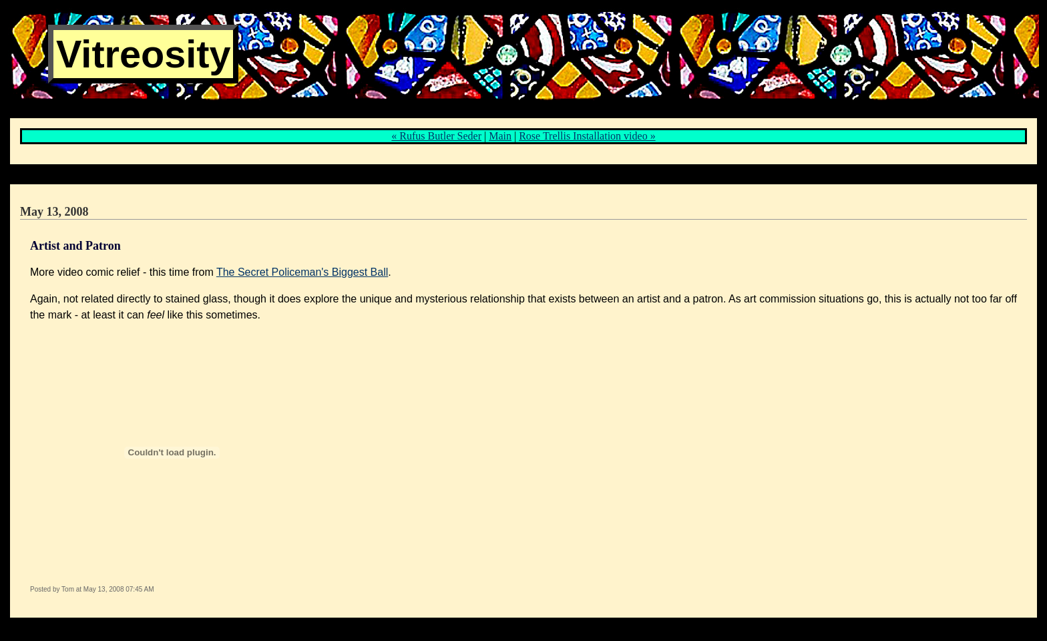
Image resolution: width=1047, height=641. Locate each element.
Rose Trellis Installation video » (587, 136)
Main (500, 136)
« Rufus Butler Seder (436, 136)
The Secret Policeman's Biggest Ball (302, 272)
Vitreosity (143, 54)
